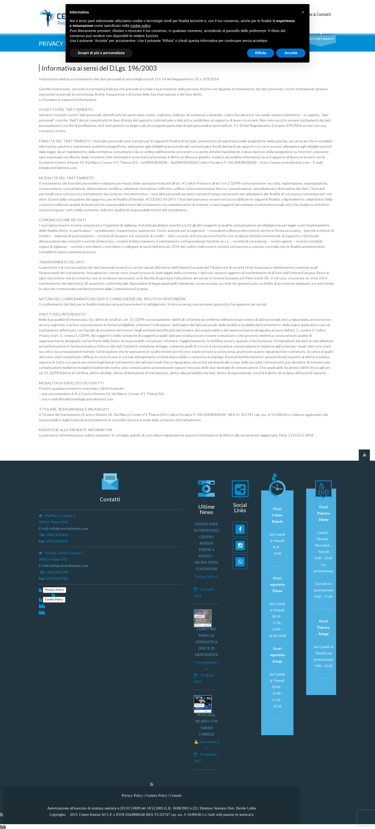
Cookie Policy (54, 598)
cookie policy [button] (140, 26)
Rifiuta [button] (260, 53)
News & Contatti (317, 14)
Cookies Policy (156, 794)
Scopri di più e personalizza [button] (101, 53)
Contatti (175, 794)
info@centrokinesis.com (69, 527)
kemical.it (247, 814)
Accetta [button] (290, 53)
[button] (303, 12)
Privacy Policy (54, 589)
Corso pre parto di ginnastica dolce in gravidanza (206, 641)
